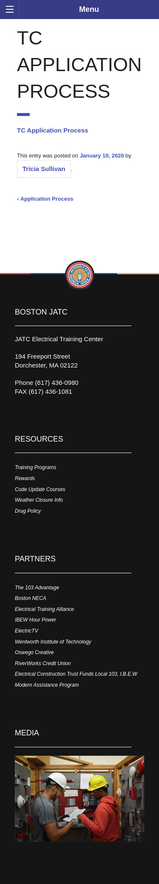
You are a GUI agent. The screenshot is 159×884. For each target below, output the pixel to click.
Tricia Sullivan (43, 168)
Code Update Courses (40, 489)
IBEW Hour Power (35, 620)
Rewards (25, 478)
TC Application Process (52, 130)
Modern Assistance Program (47, 685)
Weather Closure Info (39, 500)
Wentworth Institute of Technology (53, 642)
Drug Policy (28, 511)
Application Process (46, 199)
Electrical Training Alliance (44, 609)
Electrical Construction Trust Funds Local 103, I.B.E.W (76, 674)
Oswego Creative (34, 652)
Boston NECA (30, 598)
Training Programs (35, 467)
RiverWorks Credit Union (43, 663)
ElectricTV (26, 631)
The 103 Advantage (37, 588)
